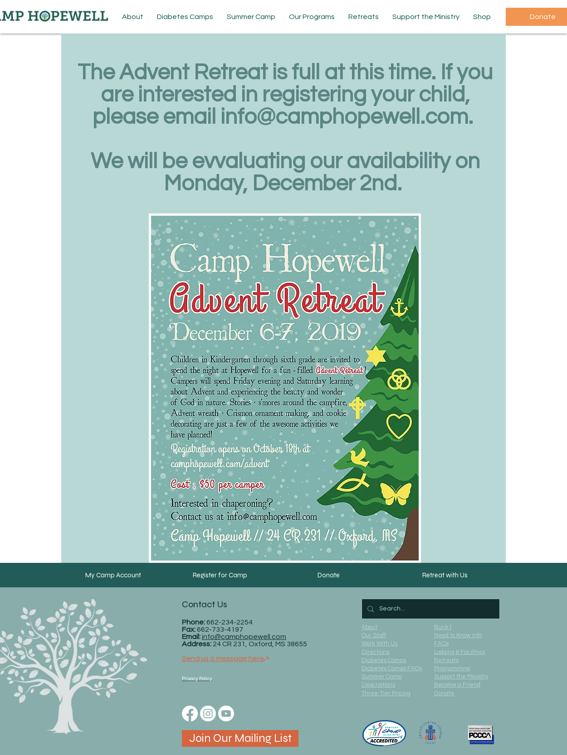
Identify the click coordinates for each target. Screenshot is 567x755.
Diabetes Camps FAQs (392, 668)
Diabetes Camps (384, 660)
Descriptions (378, 685)
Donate (444, 693)
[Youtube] (226, 713)
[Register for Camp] (220, 575)
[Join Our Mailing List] (240, 738)
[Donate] (329, 575)
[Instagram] (208, 713)
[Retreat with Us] (445, 575)
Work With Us (379, 643)
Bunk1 (443, 627)
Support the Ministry (461, 676)
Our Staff (374, 635)
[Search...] (429, 609)
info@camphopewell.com (344, 117)
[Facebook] (190, 713)
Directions (375, 652)
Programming (452, 668)
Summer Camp (381, 676)
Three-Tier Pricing (386, 693)
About (369, 627)
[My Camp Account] (113, 575)
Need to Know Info (458, 635)
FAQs (441, 643)
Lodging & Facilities (459, 652)
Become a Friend (457, 685)
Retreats (446, 660)
